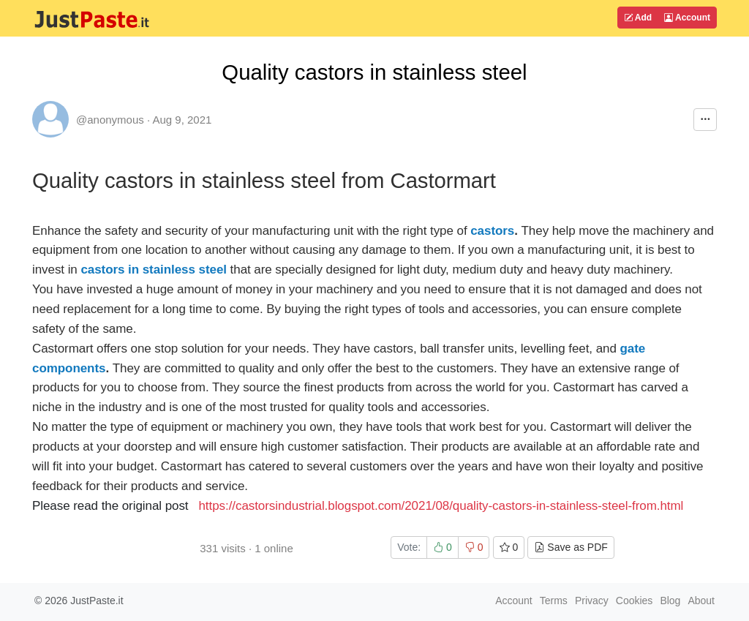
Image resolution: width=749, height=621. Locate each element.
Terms (554, 600)
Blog (670, 600)
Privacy (592, 600)
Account (687, 17)
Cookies (634, 600)
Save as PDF (570, 547)
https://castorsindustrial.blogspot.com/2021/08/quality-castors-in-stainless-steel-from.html (440, 506)
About (701, 600)
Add (638, 17)
